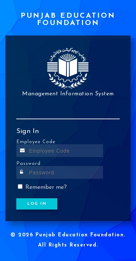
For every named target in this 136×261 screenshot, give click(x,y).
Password (28, 163)
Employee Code (35, 142)
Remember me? (46, 187)
